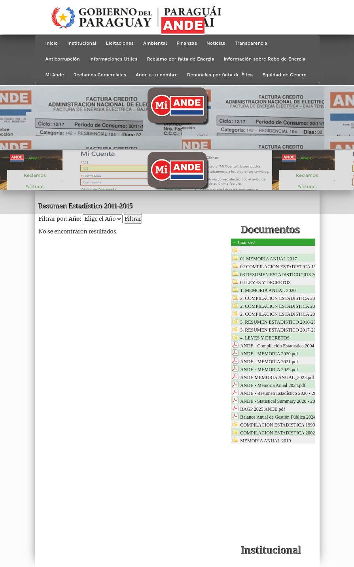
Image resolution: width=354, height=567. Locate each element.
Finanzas (186, 43)
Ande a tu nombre (157, 75)
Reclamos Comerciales (100, 75)
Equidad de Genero (284, 75)
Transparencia (251, 43)
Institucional (82, 43)
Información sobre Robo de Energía (264, 59)
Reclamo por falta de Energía (180, 59)
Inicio (51, 43)
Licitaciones (120, 43)
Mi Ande (54, 75)
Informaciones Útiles (113, 59)
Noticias (215, 43)
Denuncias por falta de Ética (220, 75)
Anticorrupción (62, 59)
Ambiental (155, 43)
